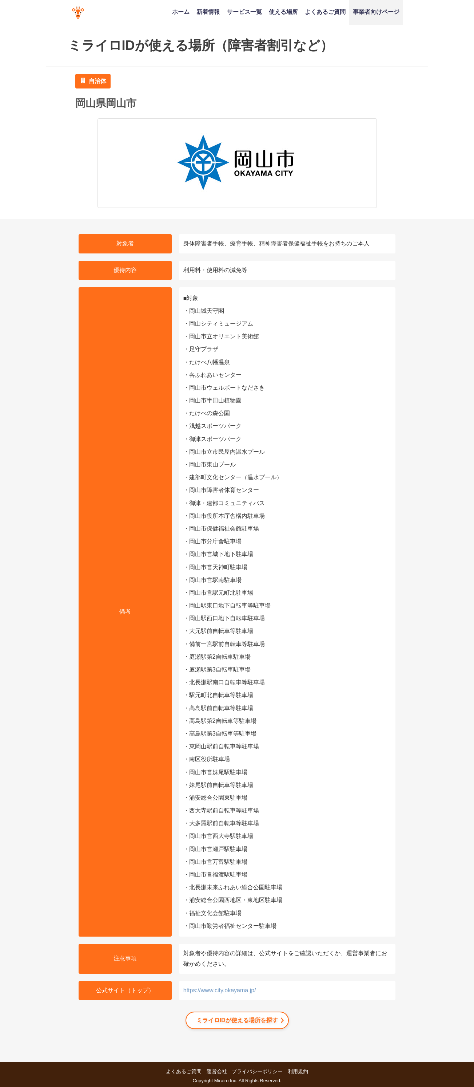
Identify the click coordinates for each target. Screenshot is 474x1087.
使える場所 (283, 11)
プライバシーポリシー (257, 1071)
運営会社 (217, 1071)
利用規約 (298, 1071)
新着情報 (208, 11)
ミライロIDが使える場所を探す (237, 1020)
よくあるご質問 (325, 11)
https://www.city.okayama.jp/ (219, 990)
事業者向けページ (376, 11)
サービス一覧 (244, 11)
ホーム (181, 11)
